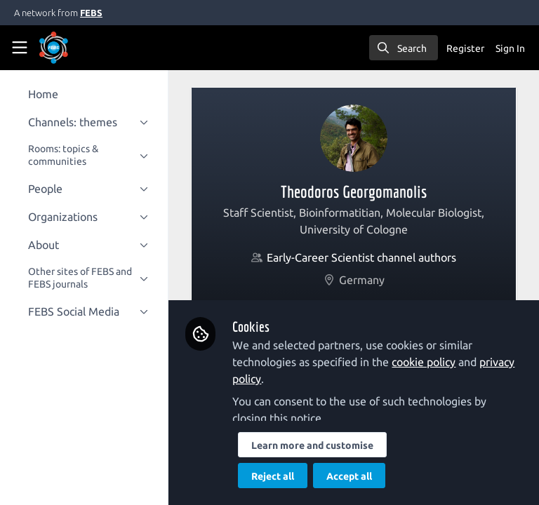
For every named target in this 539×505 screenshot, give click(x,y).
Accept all (360, 476)
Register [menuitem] (465, 48)
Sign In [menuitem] (510, 48)
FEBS (91, 13)
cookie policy (435, 362)
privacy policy (277, 378)
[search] (403, 47)
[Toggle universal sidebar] (19, 47)
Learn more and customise (323, 445)
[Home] (73, 47)
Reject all (283, 476)
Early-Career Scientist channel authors (367, 257)
